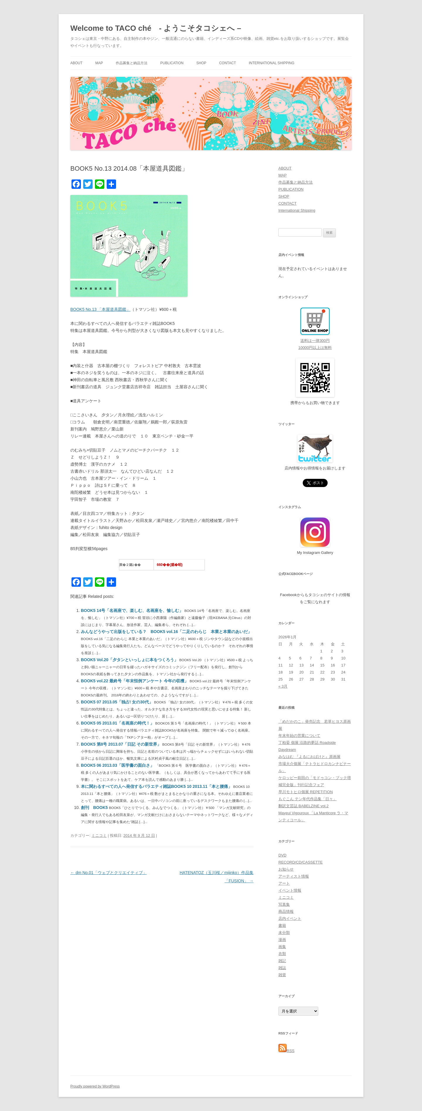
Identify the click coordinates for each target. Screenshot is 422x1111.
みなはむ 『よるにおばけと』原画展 (309, 756)
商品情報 (286, 911)
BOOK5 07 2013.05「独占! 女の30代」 (117, 702)
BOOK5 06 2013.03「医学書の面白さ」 (118, 765)
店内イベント (289, 918)
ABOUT (76, 63)
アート (284, 883)
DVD (282, 855)
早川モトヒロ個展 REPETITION (305, 792)
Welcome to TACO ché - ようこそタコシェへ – (155, 28)
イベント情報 (289, 890)
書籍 (282, 925)
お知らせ (286, 869)
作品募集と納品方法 (131, 63)
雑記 (282, 961)
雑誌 (282, 968)
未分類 (284, 932)
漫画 (282, 939)
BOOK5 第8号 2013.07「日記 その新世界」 (121, 744)
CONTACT (227, 63)
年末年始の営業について (299, 735)
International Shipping (271, 63)
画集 (282, 946)
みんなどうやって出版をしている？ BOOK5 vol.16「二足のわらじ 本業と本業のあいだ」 (166, 631)
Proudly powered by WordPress (95, 1086)
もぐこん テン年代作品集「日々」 (307, 799)
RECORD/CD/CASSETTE (300, 862)
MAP (99, 63)
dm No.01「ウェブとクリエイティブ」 (108, 872)
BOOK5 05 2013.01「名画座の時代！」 (118, 723)
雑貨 (282, 975)
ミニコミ (99, 835)
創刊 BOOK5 (95, 807)
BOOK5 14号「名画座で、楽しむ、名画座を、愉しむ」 (132, 610)
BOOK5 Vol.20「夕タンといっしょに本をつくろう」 (130, 659)
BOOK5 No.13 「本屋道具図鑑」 (100, 309)
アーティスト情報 (293, 876)
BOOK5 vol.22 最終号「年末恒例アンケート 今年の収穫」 (135, 681)
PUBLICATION (171, 63)
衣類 (282, 953)
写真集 (284, 904)
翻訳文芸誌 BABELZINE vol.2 (303, 806)
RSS (286, 1051)
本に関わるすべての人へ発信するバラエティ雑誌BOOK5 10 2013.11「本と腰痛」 (157, 786)
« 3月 (282, 686)
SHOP (201, 63)
